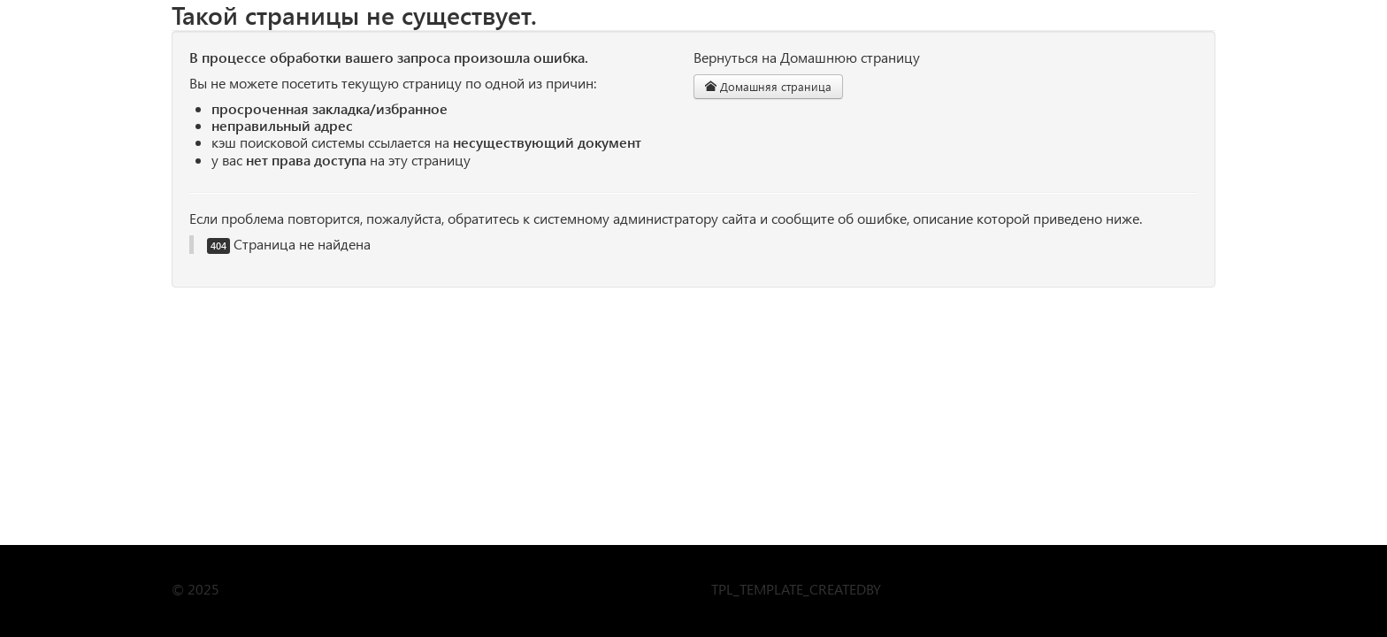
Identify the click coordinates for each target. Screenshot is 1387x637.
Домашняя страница (768, 87)
